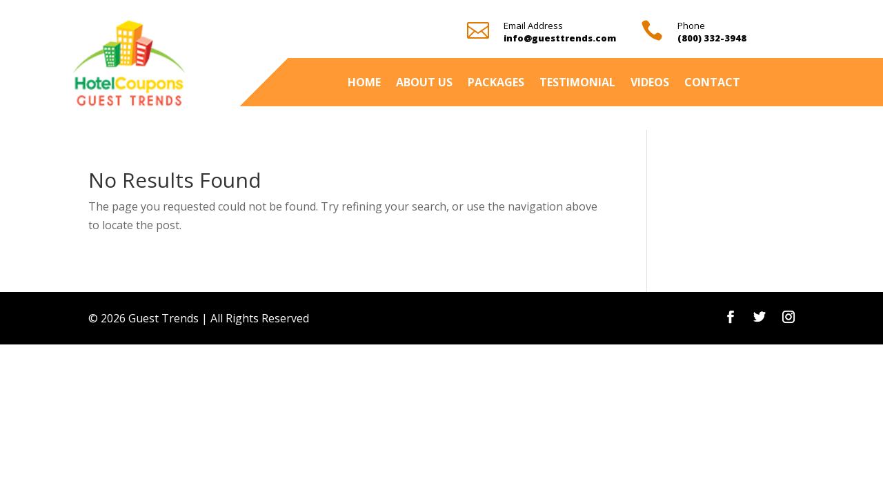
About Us (424, 83)
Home (364, 83)
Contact (712, 83)
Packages (496, 83)
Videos (650, 83)
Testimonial (577, 83)
